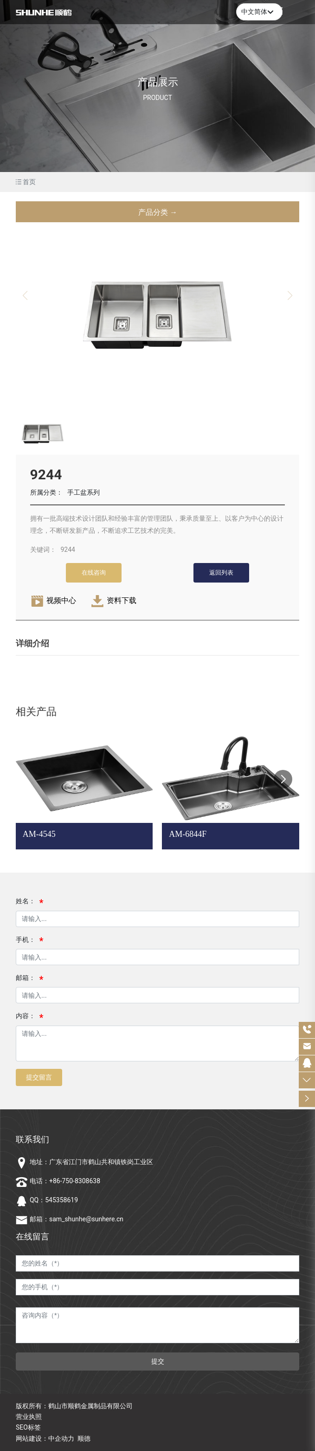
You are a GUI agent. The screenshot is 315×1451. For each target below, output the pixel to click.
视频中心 (61, 600)
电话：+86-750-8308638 (65, 1181)
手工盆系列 (83, 492)
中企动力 (61, 1438)
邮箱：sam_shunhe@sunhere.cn (76, 1219)
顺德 (83, 1438)
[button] (283, 779)
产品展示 (157, 82)
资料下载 (121, 600)
